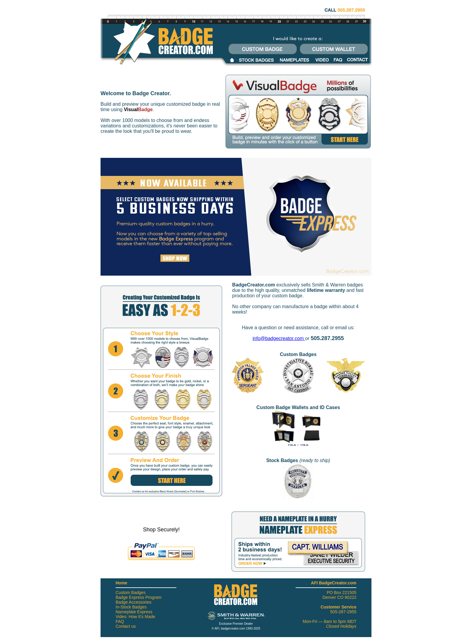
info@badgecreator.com (279, 338)
